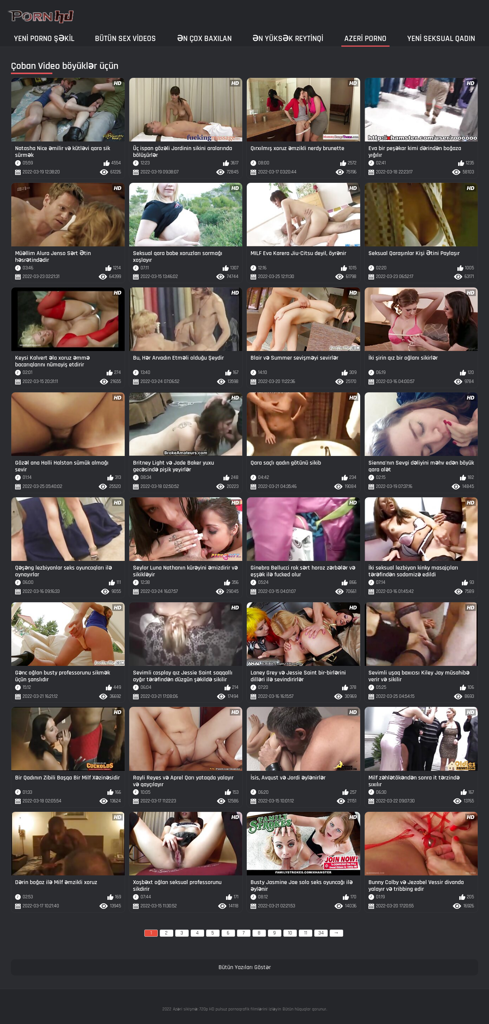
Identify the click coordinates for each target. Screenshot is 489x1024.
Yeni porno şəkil (44, 38)
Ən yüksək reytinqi (287, 38)
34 (321, 933)
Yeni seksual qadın (441, 38)
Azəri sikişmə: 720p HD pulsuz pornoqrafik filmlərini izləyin (227, 1009)
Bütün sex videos (125, 38)
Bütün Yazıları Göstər (245, 967)
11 (305, 933)
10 (290, 933)
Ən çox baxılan (204, 38)
